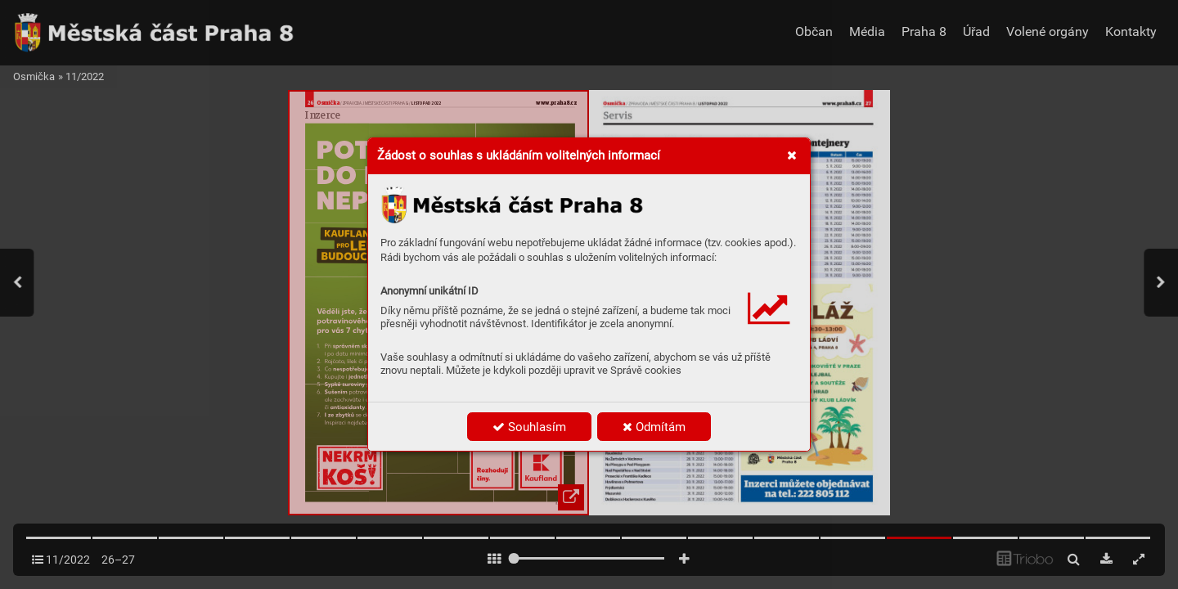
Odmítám (654, 427)
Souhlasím (529, 427)
